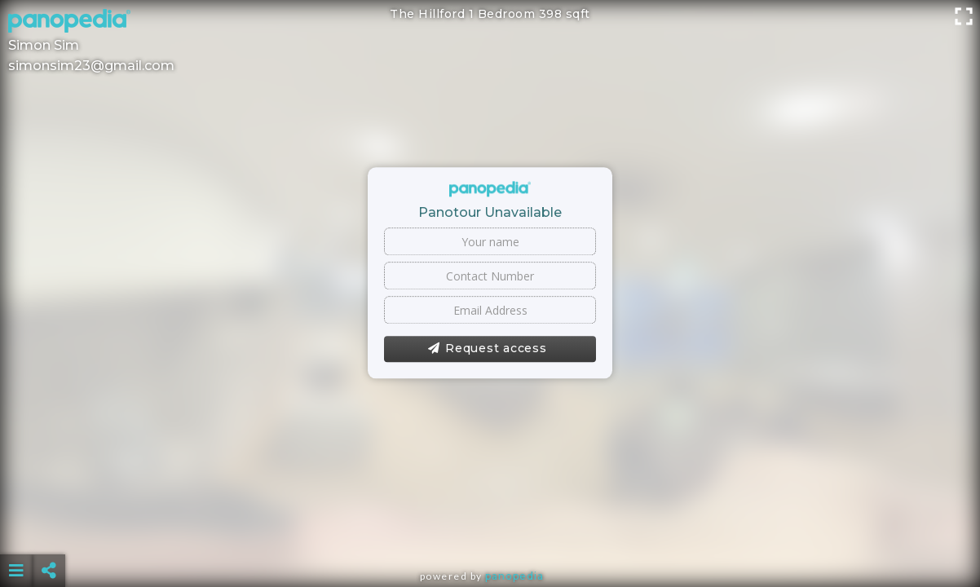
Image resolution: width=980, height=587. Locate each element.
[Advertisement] (490, 530)
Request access (487, 349)
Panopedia (514, 576)
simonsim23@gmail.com (91, 65)
